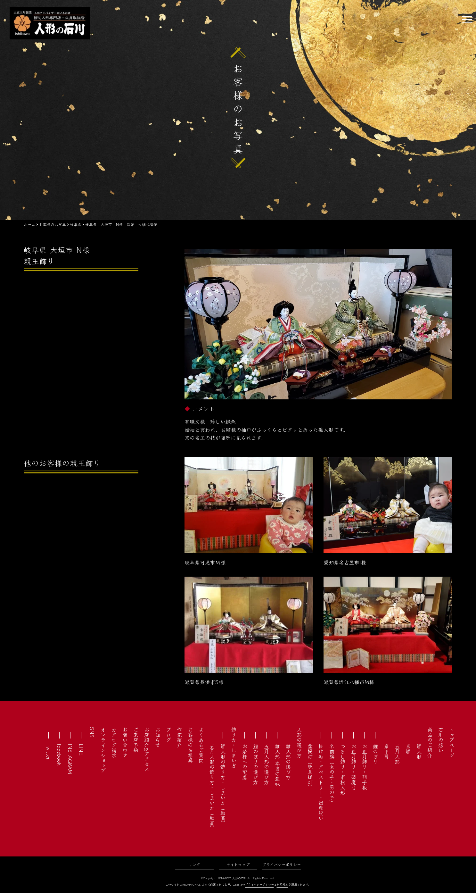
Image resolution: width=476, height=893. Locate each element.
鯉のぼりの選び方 (255, 764)
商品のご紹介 (430, 742)
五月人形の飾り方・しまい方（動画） (212, 787)
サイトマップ (238, 864)
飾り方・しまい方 (234, 747)
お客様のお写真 (190, 745)
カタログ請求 (114, 742)
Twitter (49, 752)
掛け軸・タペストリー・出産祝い (321, 782)
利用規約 (282, 884)
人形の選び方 (299, 742)
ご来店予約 (136, 740)
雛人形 (419, 751)
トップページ (451, 742)
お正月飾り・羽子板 (364, 767)
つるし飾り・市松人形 (343, 769)
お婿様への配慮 (245, 762)
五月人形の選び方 (266, 764)
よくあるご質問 (201, 745)
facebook (59, 754)
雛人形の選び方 (288, 762)
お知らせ (157, 737)
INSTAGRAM (70, 759)
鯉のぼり (375, 754)
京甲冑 (386, 751)
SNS (92, 732)
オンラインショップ (103, 750)
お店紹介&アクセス (147, 749)
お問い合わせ (125, 742)
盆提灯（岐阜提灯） (310, 767)
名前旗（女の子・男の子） (332, 774)
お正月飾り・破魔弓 (353, 767)
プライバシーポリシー (281, 864)
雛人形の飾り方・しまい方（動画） (223, 785)
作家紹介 (179, 737)
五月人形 (397, 754)
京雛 (408, 749)
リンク (194, 864)
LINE (81, 749)
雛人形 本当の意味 (277, 765)
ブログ (168, 734)
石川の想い (441, 740)
